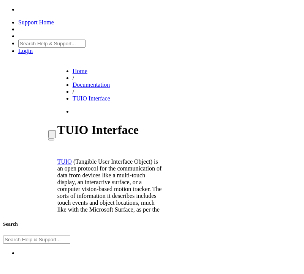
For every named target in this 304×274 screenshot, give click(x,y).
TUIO (64, 161)
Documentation (91, 84)
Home (80, 71)
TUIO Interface (91, 98)
